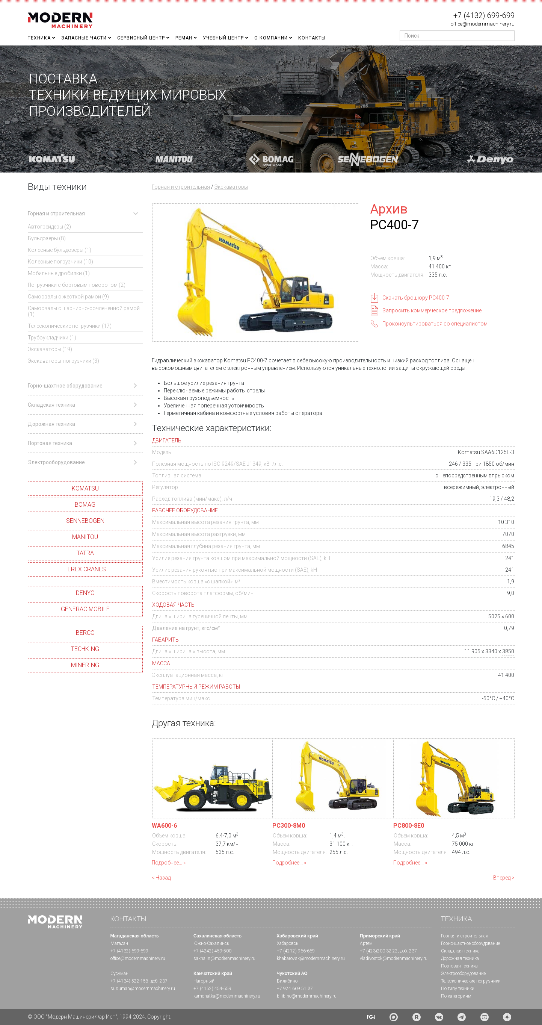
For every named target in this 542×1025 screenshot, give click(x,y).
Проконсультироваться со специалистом (435, 324)
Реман (183, 38)
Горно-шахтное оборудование (470, 943)
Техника (39, 38)
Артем (366, 943)
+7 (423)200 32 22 (379, 951)
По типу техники (457, 988)
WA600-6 (164, 825)
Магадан (119, 943)
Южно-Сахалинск (211, 943)
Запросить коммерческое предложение (432, 310)
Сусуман (119, 973)
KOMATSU (85, 488)
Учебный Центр (223, 38)
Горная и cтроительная (464, 936)
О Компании (271, 38)
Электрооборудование (463, 973)
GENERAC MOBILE (85, 609)
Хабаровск (287, 943)
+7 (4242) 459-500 (212, 951)
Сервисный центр (141, 38)
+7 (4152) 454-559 (212, 988)
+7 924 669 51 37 (295, 988)
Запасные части (84, 38)
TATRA (85, 553)
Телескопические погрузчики (471, 981)
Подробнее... (167, 863)
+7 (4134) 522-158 (129, 981)
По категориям (456, 996)
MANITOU (85, 537)
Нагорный (203, 981)
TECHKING (85, 649)
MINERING (85, 665)
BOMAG (85, 504)
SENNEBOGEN (85, 520)
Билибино (287, 981)
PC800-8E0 (408, 825)
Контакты (312, 38)
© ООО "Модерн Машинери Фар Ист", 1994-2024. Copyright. (99, 1017)
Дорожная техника (460, 958)
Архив (389, 209)
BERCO (85, 632)
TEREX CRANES (85, 569)
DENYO (85, 593)
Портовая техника (459, 966)
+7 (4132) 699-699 (484, 15)
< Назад (161, 878)
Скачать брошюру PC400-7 (415, 298)
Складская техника (460, 951)
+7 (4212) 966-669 (296, 951)
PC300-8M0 (288, 825)
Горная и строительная (181, 187)
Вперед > (504, 878)
